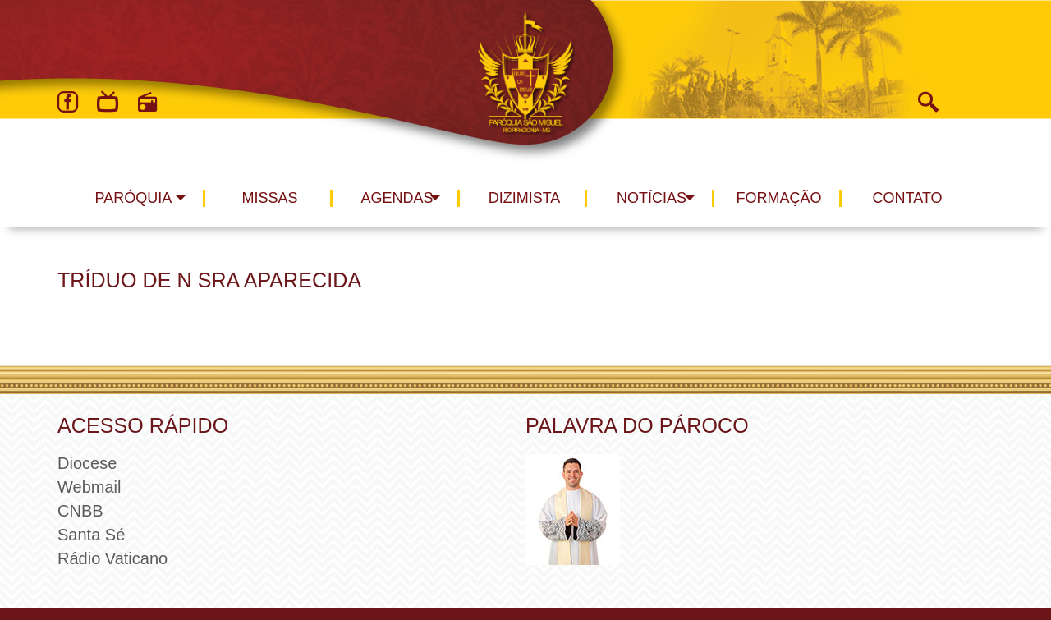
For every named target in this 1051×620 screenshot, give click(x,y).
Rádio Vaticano (112, 558)
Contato (908, 198)
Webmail (89, 487)
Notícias (651, 198)
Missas (269, 198)
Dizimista (525, 198)
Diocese (87, 463)
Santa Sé (91, 535)
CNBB (80, 511)
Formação (779, 198)
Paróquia (133, 198)
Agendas (396, 198)
